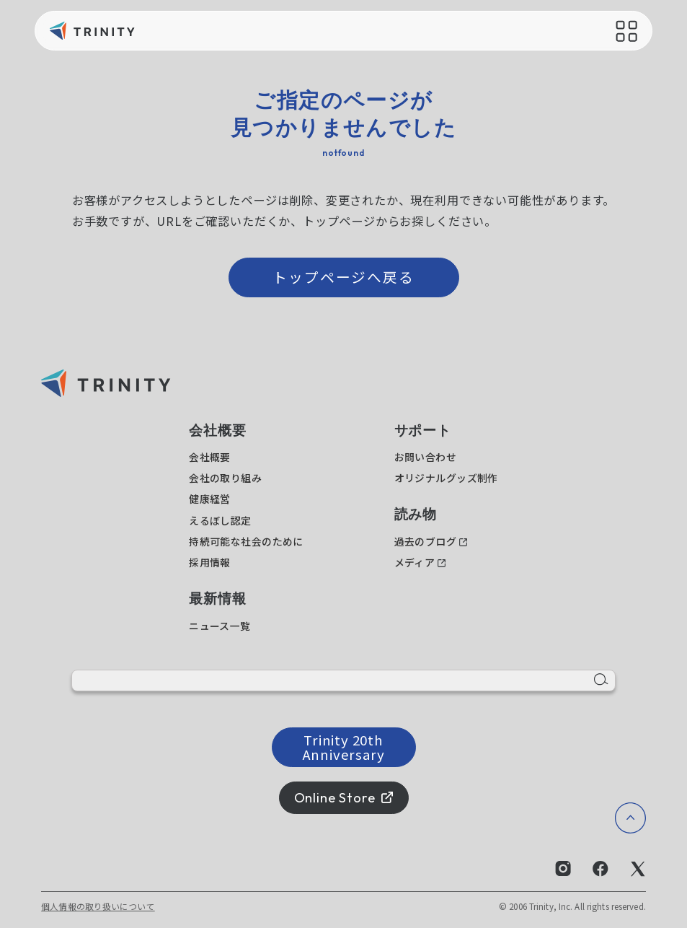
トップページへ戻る (343, 276)
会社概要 (210, 457)
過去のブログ (425, 541)
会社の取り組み (225, 477)
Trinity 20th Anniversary (344, 746)
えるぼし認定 (220, 520)
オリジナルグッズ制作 (446, 477)
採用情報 (210, 562)
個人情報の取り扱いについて (98, 906)
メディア (414, 562)
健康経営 (210, 498)
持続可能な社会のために (246, 541)
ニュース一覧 (220, 625)
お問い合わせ (425, 457)
